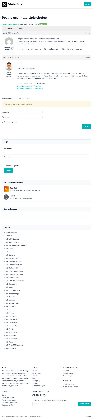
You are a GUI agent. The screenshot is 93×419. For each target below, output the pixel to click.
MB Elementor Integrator (13, 271)
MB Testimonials (10, 319)
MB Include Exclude (12, 290)
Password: (5, 117)
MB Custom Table (11, 268)
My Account (36, 373)
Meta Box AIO (10, 348)
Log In (86, 127)
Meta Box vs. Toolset (70, 387)
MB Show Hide (10, 306)
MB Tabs (8, 310)
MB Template (9, 313)
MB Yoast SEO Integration (14, 345)
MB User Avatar (10, 332)
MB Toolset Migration (12, 326)
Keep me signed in (10, 122)
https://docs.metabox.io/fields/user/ (29, 86)
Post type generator (9, 400)
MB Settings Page (11, 303)
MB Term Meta (10, 316)
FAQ (33, 378)
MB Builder (9, 252)
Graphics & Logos (38, 386)
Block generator (7, 405)
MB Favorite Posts (11, 278)
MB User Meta (10, 335)
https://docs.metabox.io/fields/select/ (30, 89)
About (34, 371)
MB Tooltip (9, 329)
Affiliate (35, 376)
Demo (4, 395)
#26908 (87, 57)
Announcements (10, 232)
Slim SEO (66, 371)
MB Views (8, 342)
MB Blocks (8, 248)
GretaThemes (68, 373)
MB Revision (9, 300)
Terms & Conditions (35, 416)
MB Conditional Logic (12, 261)
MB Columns (9, 255)
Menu (87, 4)
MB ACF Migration (11, 239)
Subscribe (84, 404)
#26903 (87, 33)
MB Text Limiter (10, 322)
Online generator (8, 397)
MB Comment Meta (11, 258)
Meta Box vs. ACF (69, 384)
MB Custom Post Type (13, 265)
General (8, 236)
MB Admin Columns (12, 242)
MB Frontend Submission (14, 281)
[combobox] (46, 215)
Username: (6, 112)
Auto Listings (67, 376)
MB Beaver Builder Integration (15, 245)
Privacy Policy (23, 416)
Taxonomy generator (9, 402)
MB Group (8, 287)
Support (4, 24)
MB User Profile (10, 339)
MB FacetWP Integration (13, 274)
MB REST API (9, 297)
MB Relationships (13, 24)
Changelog (36, 381)
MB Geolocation (10, 284)
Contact (35, 383)
